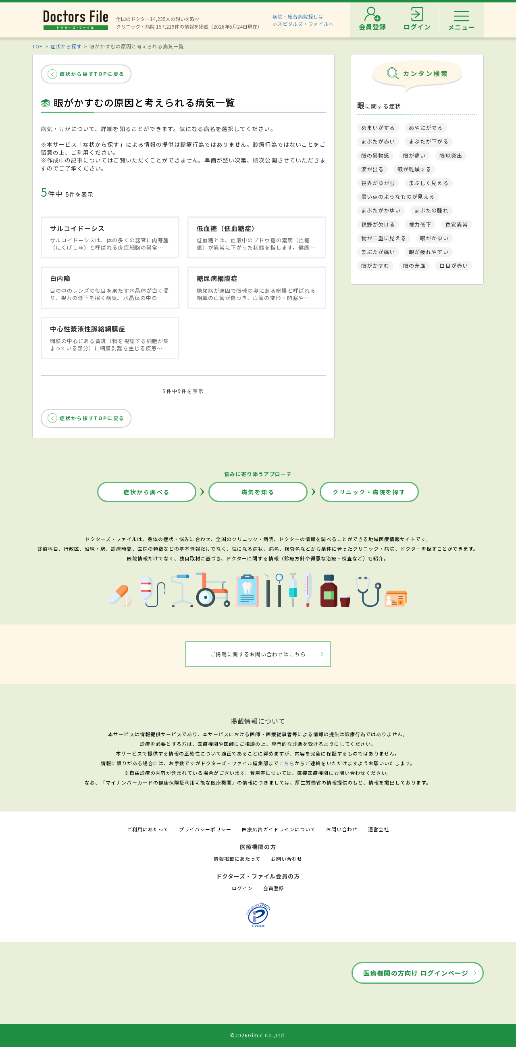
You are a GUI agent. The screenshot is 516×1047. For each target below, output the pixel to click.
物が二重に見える (383, 238)
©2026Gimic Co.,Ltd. (258, 1035)
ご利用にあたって (148, 829)
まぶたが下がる (428, 141)
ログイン (242, 888)
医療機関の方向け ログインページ (415, 973)
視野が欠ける (378, 224)
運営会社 (378, 829)
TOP (37, 46)
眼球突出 (450, 155)
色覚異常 (456, 224)
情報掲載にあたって (237, 858)
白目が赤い (453, 265)
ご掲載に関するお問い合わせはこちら (258, 654)
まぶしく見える (428, 183)
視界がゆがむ (378, 183)
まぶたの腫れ (431, 210)
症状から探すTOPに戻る (92, 73)
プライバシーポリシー (205, 829)
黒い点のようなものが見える (398, 196)
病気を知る (258, 492)
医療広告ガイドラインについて (279, 829)
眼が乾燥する (414, 169)
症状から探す (66, 46)
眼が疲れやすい (428, 252)
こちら (287, 763)
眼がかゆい (434, 238)
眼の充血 (414, 265)
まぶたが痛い (378, 252)
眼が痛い (414, 155)
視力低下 (420, 224)
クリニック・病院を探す (369, 492)
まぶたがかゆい (381, 210)
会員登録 (273, 888)
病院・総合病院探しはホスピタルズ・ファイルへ (303, 20)
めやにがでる (426, 127)
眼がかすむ (375, 265)
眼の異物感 (375, 155)
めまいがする (378, 127)
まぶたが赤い (378, 141)
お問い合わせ (342, 829)
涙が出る (372, 169)
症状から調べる (146, 492)
